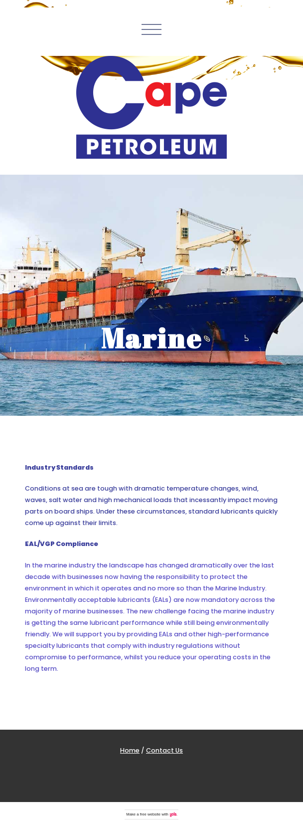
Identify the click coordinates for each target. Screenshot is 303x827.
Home (130, 750)
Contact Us (164, 750)
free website (150, 814)
